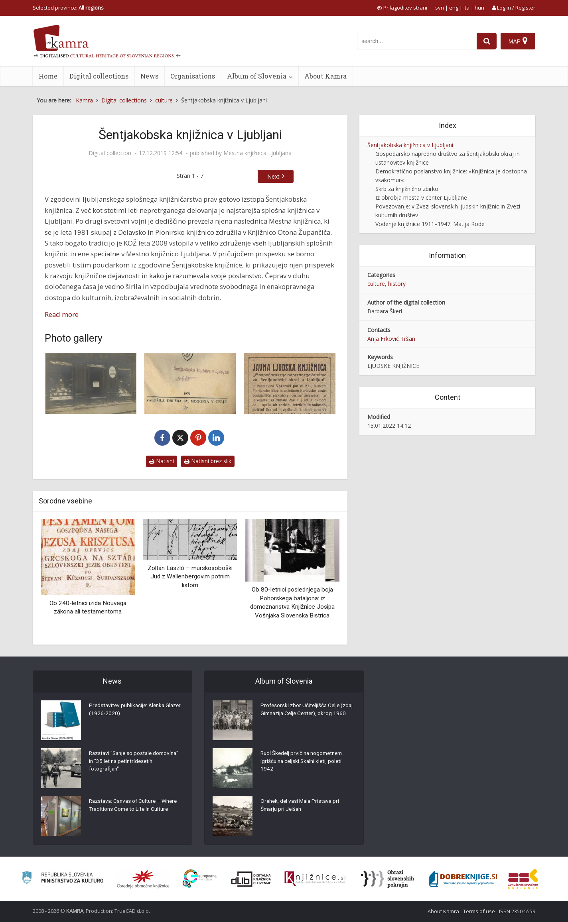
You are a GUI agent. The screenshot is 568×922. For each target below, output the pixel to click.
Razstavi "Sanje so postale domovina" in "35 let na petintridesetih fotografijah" (123, 762)
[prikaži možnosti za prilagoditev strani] (402, 7)
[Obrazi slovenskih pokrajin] (387, 879)
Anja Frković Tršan (391, 338)
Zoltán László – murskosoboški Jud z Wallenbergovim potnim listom (190, 576)
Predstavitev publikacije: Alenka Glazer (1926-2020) (128, 710)
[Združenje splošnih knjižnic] (523, 879)
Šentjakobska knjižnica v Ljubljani (410, 145)
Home (48, 76)
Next (273, 176)
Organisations (192, 76)
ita (466, 7)
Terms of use (479, 911)
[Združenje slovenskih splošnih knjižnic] (315, 879)
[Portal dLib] (251, 879)
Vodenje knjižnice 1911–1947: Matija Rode (430, 224)
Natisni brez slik (207, 461)
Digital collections (98, 76)
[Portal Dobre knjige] (463, 879)
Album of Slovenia (256, 76)
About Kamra (325, 76)
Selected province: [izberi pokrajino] (68, 7)
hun (479, 7)
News (149, 76)
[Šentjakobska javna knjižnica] (90, 383)
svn (439, 7)
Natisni (161, 461)
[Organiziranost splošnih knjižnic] (143, 879)
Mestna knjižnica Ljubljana (257, 153)
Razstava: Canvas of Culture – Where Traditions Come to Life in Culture (136, 806)
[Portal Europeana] (199, 879)
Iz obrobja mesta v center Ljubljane (421, 197)
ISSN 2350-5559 (517, 911)
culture (376, 283)
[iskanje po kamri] (417, 41)
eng (453, 7)
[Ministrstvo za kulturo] (62, 878)
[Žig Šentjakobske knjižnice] (190, 383)
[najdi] (487, 41)
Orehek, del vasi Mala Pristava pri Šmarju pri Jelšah (301, 806)
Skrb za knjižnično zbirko (406, 189)
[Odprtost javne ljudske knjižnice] (289, 383)
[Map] (518, 41)
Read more (62, 314)
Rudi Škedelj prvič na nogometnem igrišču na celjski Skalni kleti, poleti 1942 (303, 762)
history (397, 283)
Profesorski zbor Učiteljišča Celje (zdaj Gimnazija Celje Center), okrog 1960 (305, 714)
